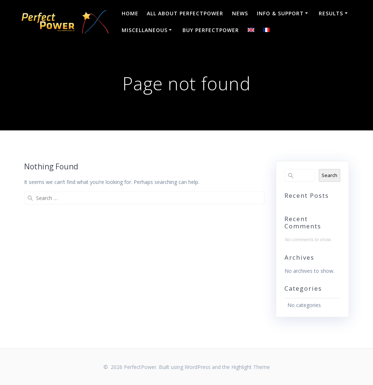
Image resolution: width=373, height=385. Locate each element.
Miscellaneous (145, 30)
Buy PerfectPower (210, 30)
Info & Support (280, 13)
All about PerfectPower (185, 13)
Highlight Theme (250, 367)
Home (130, 13)
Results (331, 13)
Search (329, 175)
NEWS (240, 13)
